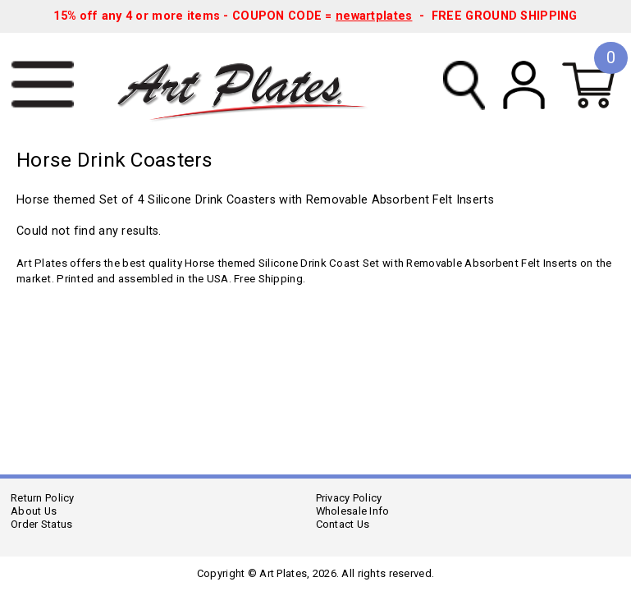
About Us (34, 511)
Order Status (41, 524)
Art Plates (253, 85)
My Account (524, 85)
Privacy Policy (349, 498)
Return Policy (43, 498)
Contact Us (343, 524)
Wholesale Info (353, 511)
